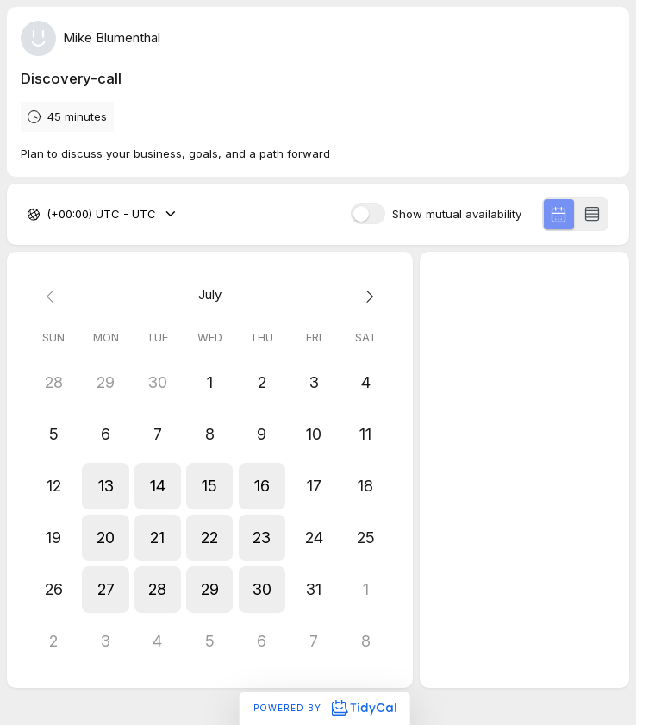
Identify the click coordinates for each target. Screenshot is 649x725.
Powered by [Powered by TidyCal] (324, 708)
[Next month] (365, 295)
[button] (105, 486)
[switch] (368, 213)
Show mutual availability (456, 214)
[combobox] (48, 214)
